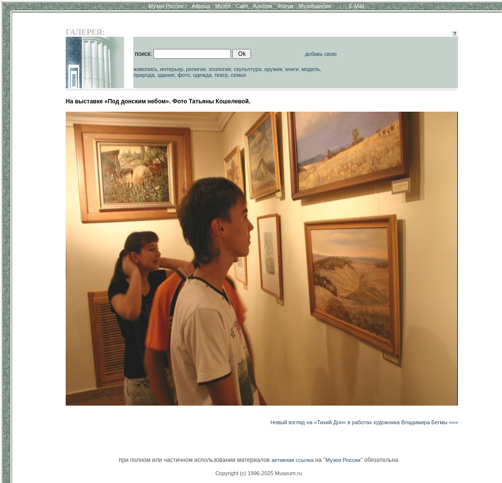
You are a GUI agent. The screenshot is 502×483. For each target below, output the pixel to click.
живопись (145, 69)
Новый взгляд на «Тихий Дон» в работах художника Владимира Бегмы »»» (364, 422)
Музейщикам (315, 6)
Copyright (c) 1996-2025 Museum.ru (258, 473)
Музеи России (168, 6)
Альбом (262, 6)
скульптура (248, 69)
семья (238, 75)
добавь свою (321, 54)
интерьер (171, 69)
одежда (202, 75)
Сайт (242, 6)
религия (196, 69)
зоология (220, 69)
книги (292, 69)
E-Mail (356, 6)
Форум (285, 6)
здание (166, 75)
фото (183, 75)
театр (221, 75)
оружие (273, 69)
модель (310, 69)
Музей (223, 6)
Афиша (201, 6)
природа (143, 75)
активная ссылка (293, 460)
